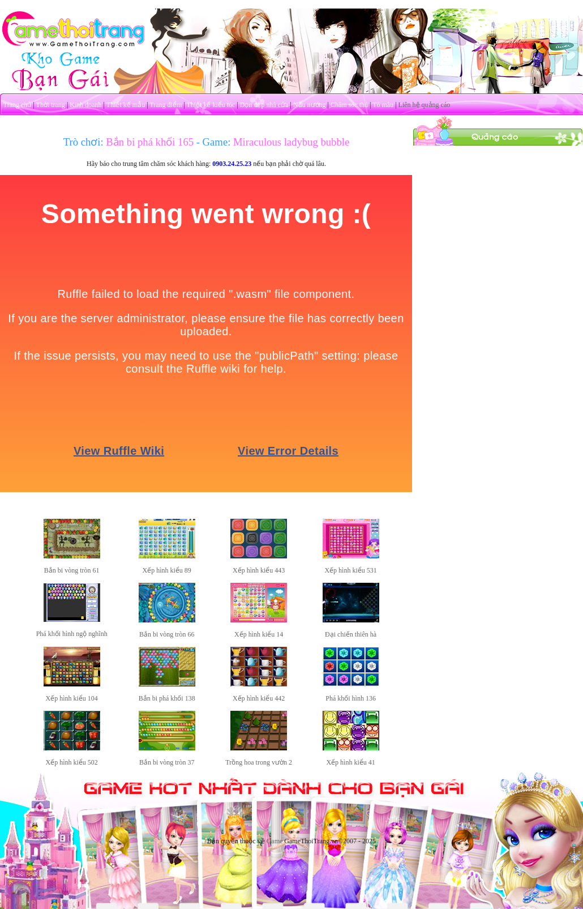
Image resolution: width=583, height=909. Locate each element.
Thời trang (50, 105)
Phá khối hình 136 (350, 698)
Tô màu (382, 105)
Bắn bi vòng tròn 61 (72, 570)
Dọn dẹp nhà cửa (264, 105)
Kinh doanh (85, 105)
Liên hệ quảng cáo (424, 105)
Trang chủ (17, 105)
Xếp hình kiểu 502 (71, 762)
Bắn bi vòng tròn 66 (167, 634)
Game (275, 841)
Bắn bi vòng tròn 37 (167, 762)
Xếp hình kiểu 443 (259, 570)
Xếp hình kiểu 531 (350, 570)
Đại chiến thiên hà (350, 634)
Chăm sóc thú (349, 105)
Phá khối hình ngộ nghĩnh (72, 634)
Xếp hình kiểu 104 (71, 698)
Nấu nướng (309, 105)
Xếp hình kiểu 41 (350, 762)
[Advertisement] (498, 217)
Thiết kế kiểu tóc (210, 105)
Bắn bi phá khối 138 (167, 698)
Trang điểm (165, 105)
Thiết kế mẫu (125, 105)
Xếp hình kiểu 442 (259, 698)
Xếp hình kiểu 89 (167, 570)
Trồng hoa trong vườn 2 (258, 762)
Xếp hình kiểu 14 (258, 634)
